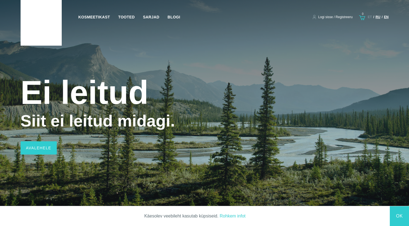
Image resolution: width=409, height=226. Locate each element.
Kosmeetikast (94, 17)
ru (378, 17)
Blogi (174, 17)
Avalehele (38, 148)
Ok (399, 216)
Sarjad (151, 17)
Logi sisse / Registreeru (335, 17)
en (386, 17)
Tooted (126, 17)
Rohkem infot (233, 216)
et (370, 17)
